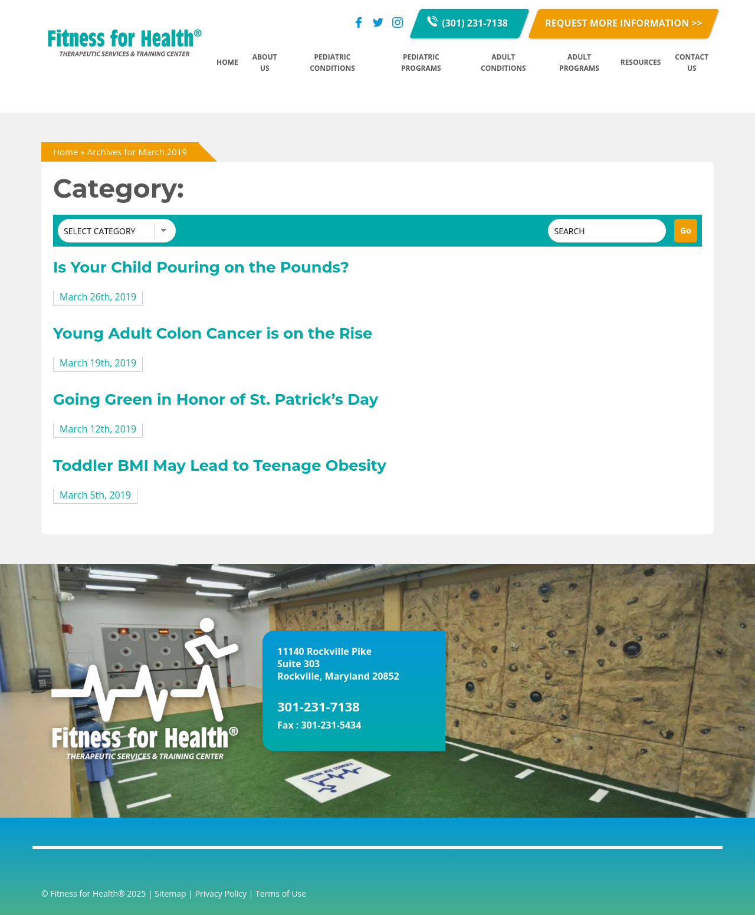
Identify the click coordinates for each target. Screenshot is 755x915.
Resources (641, 62)
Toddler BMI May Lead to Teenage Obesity (219, 465)
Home (227, 62)
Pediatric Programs (421, 62)
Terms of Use (280, 893)
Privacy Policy (221, 893)
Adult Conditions (503, 62)
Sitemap (170, 893)
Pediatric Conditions (332, 62)
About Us (264, 62)
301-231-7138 (318, 706)
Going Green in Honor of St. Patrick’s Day (215, 399)
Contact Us (691, 62)
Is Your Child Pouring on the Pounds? (201, 267)
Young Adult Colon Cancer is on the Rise (212, 333)
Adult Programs (579, 62)
